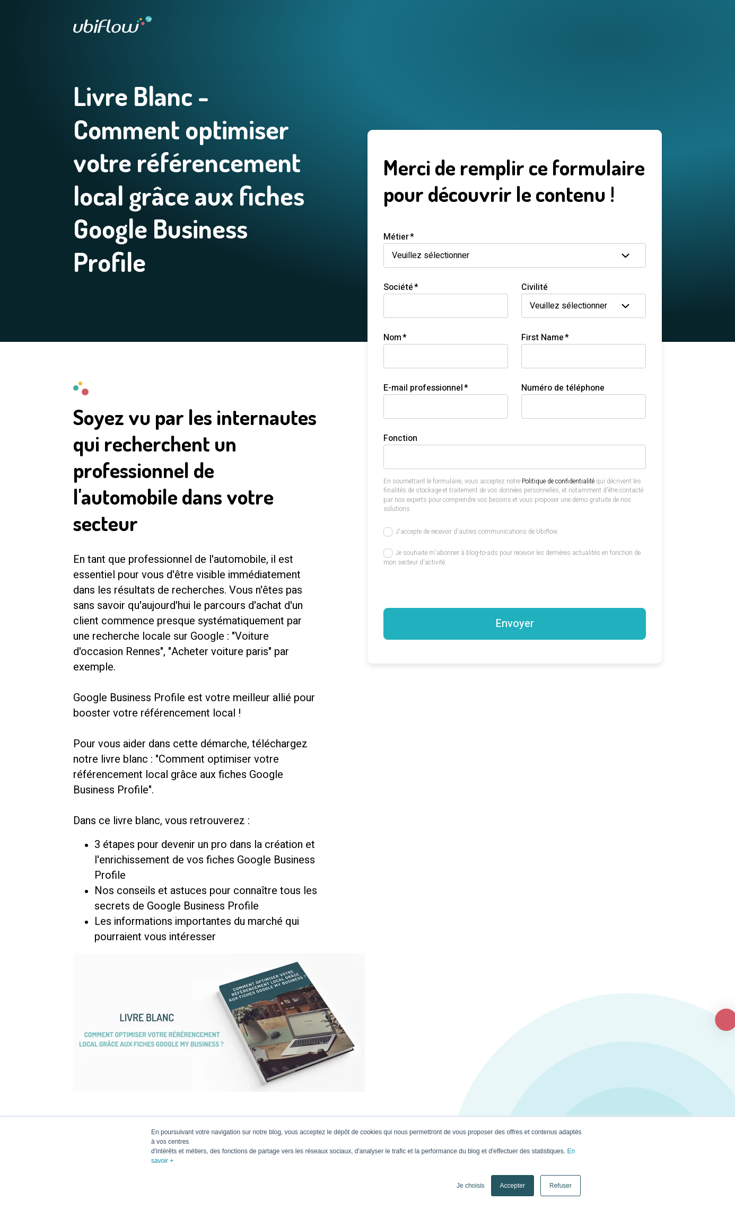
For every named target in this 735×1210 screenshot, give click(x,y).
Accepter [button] (512, 1185)
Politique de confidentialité (558, 481)
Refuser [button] (560, 1185)
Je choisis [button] (471, 1185)
